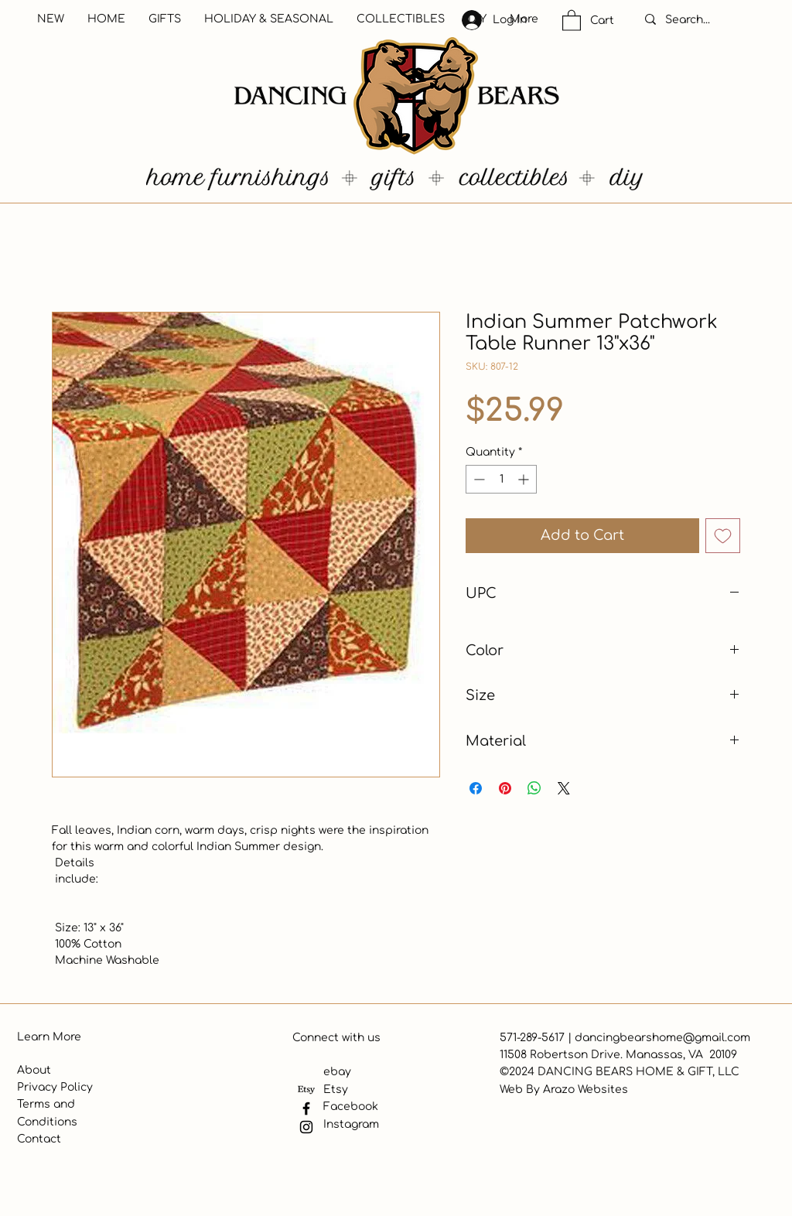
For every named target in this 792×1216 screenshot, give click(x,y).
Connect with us (336, 1038)
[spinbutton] (501, 479)
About (34, 1070)
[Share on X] (564, 788)
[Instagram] (306, 1127)
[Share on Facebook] (475, 788)
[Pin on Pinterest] (505, 788)
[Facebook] (306, 1108)
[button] (571, 20)
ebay (337, 1072)
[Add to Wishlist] (722, 535)
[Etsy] (306, 1089)
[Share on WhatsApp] (534, 788)
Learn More (49, 1037)
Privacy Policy (55, 1087)
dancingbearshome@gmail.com (662, 1038)
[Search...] (703, 20)
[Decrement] (477, 479)
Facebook (350, 1106)
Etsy (335, 1089)
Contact (39, 1139)
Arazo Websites (585, 1089)
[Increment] (524, 479)
